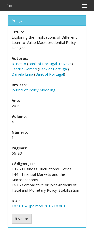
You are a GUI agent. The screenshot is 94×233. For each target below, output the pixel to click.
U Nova (65, 63)
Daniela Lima (22, 74)
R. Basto (19, 63)
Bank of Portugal (42, 63)
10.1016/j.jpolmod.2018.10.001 (39, 205)
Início (8, 5)
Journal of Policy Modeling (33, 89)
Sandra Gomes (24, 68)
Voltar (21, 218)
